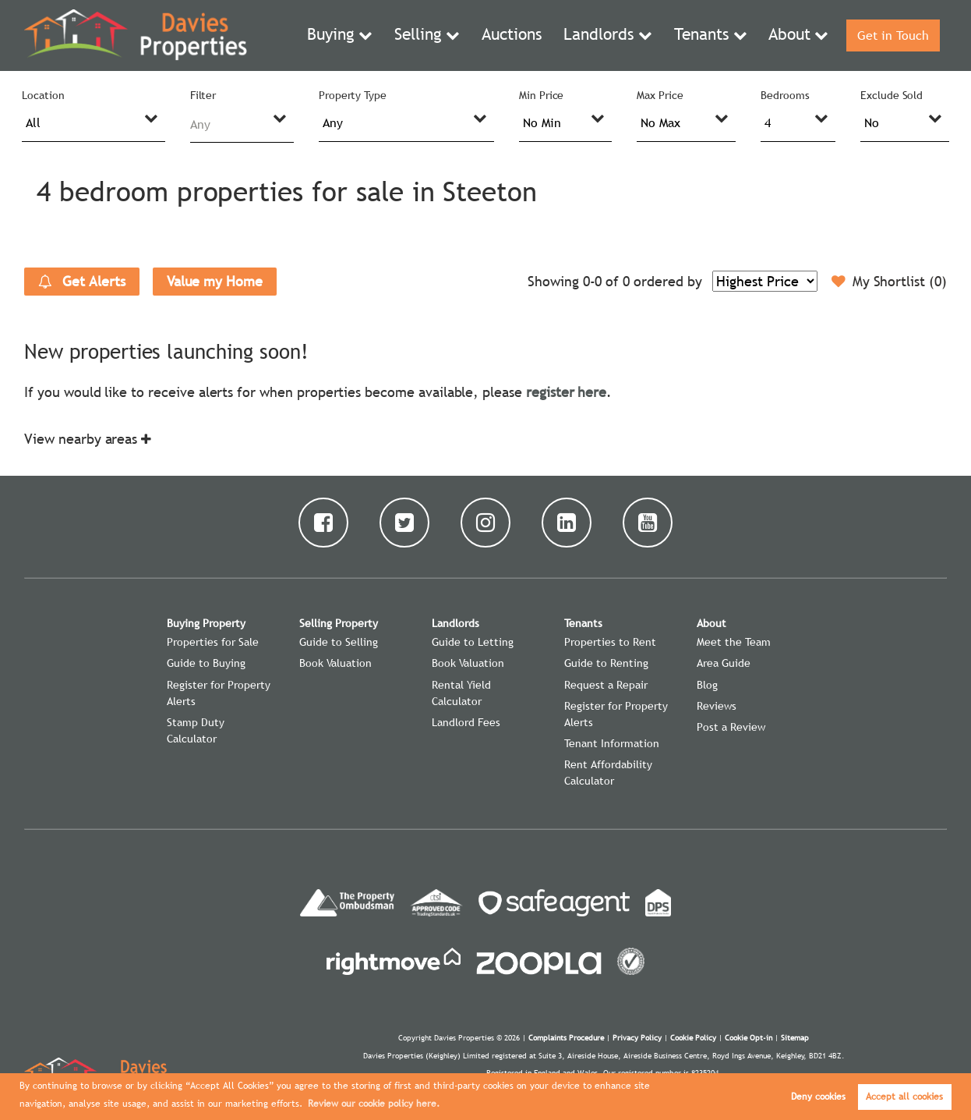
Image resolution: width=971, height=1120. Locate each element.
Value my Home (215, 281)
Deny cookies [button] (818, 1097)
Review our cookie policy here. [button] (374, 1104)
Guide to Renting (606, 663)
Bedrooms (785, 95)
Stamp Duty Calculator (195, 730)
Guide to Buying (206, 663)
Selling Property (338, 623)
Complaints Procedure (566, 1038)
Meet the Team (734, 642)
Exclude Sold (891, 95)
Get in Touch (889, 35)
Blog (707, 685)
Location (43, 95)
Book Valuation (335, 663)
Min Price (541, 95)
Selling (444, 35)
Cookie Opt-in (748, 1038)
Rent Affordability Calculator (608, 772)
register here (566, 392)
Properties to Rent (610, 642)
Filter (203, 95)
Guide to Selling (338, 642)
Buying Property (206, 623)
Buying (363, 35)
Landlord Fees (466, 722)
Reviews (716, 706)
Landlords (610, 35)
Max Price (660, 95)
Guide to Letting (473, 642)
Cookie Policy (693, 1038)
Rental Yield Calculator (461, 693)
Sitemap (795, 1038)
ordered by (667, 281)
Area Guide (723, 663)
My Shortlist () (889, 282)
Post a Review (731, 727)
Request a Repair (606, 685)
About (784, 35)
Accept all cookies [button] (904, 1097)
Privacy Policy (637, 1038)
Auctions (532, 35)
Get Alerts (81, 282)
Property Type (353, 95)
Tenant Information (611, 743)
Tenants (703, 35)
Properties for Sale (213, 642)
